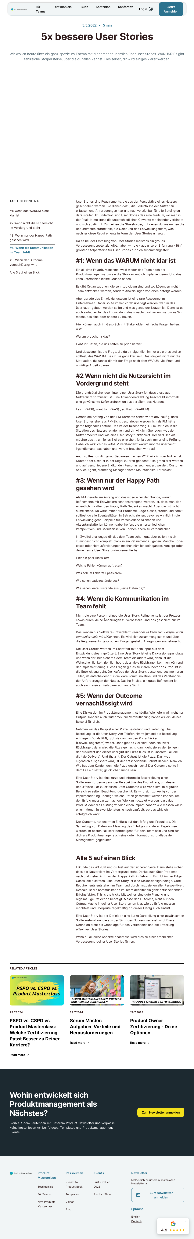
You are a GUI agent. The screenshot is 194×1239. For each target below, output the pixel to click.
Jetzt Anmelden (171, 9)
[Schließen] (186, 1221)
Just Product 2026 (102, 1184)
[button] (173, 1226)
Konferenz (125, 7)
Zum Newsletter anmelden (161, 1112)
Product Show (102, 1194)
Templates (72, 1194)
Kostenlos (103, 7)
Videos (70, 1201)
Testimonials (62, 7)
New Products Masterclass (46, 1204)
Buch (84, 7)
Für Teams (40, 9)
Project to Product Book (74, 1184)
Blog (68, 1209)
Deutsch (136, 1221)
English (135, 1216)
